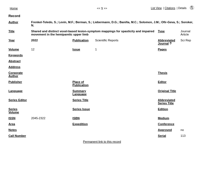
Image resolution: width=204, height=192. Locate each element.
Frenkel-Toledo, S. (44, 22)
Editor (162, 81)
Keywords (16, 55)
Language (16, 91)
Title (12, 31)
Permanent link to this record (102, 141)
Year (12, 40)
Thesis (162, 72)
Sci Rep (186, 40)
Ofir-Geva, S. (170, 22)
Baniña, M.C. (128, 22)
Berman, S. (83, 22)
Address (15, 67)
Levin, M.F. (66, 22)
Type (161, 31)
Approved (165, 129)
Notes (13, 129)
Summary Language (80, 92)
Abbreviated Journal (166, 42)
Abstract (15, 61)
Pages (162, 49)
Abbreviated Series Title (166, 101)
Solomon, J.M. (149, 22)
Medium (163, 118)
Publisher (15, 81)
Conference (166, 124)
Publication (81, 40)
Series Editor (18, 100)
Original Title (167, 91)
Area (12, 124)
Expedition (80, 124)
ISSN (12, 118)
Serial (162, 135)
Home (14, 8)
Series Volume (14, 110)
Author (13, 22)
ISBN (76, 118)
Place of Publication (81, 83)
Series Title (81, 100)
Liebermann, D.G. (105, 22)
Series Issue (81, 109)
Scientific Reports (106, 40)
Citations (170, 8)
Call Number (17, 135)
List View (156, 8)
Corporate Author (16, 74)
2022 (34, 40)
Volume (14, 49)
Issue (76, 49)
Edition (163, 109)
